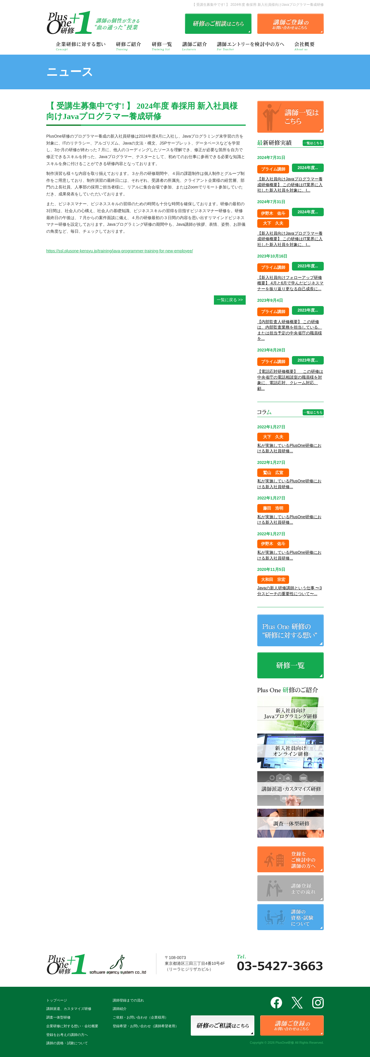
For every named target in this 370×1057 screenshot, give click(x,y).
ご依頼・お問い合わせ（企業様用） (140, 1017)
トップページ (56, 1000)
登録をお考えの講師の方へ (67, 1035)
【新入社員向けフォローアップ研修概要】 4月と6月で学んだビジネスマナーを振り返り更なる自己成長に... (290, 283)
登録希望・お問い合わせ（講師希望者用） (146, 1026)
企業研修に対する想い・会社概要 (72, 1026)
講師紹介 (120, 1009)
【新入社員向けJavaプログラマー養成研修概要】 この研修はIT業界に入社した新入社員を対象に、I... (290, 184)
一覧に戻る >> (230, 299)
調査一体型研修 (58, 1017)
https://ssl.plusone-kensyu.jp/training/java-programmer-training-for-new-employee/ (119, 251)
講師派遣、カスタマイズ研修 (68, 1009)
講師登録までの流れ (128, 1000)
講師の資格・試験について (67, 1043)
